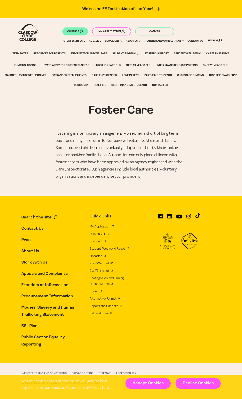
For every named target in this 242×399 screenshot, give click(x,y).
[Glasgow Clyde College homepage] (28, 32)
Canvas (154, 31)
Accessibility (126, 373)
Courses (75, 31)
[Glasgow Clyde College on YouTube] (179, 218)
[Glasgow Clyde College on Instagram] (188, 218)
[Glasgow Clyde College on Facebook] (160, 218)
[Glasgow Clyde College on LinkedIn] (169, 218)
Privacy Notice (101, 388)
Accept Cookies (148, 383)
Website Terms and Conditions (44, 373)
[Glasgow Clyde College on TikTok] (197, 217)
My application (111, 31)
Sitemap (105, 373)
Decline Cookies (198, 383)
